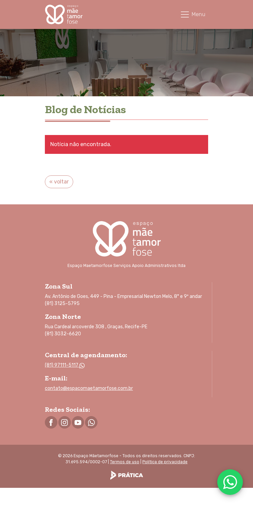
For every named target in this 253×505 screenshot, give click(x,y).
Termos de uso (124, 462)
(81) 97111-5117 (65, 365)
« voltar (59, 181)
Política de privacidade (165, 462)
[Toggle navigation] (192, 14)
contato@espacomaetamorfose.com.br (89, 388)
